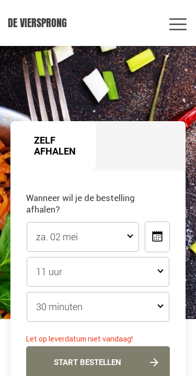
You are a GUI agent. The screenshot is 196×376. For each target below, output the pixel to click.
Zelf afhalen (55, 146)
